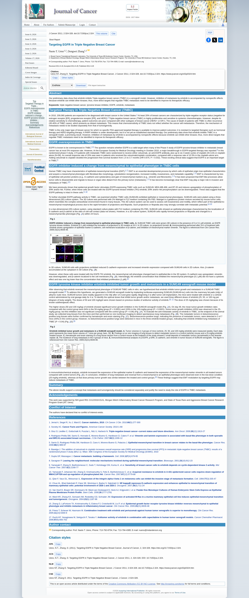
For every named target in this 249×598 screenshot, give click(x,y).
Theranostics (34, 149)
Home (27, 25)
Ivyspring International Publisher (132, 591)
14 (211, 204)
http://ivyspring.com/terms (172, 584)
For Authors (48, 25)
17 (173, 299)
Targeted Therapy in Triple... (34, 104)
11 (208, 204)
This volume (101, 33)
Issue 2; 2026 (30, 53)
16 (170, 299)
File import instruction (96, 85)
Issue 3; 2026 (30, 48)
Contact (92, 25)
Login (82, 25)
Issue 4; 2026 (30, 44)
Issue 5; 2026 (30, 39)
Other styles (67, 77)
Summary (34, 122)
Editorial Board (31, 67)
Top (34, 101)
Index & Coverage (32, 77)
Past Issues (29, 63)
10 (86, 192)
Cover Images (31, 72)
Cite (113, 33)
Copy (55, 77)
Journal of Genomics (34, 154)
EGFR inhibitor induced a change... (34, 114)
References (34, 127)
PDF (210, 32)
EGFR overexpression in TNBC (34, 109)
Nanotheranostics (34, 160)
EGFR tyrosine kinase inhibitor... (34, 119)
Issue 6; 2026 (30, 34)
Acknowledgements (35, 125)
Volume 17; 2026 (32, 58)
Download (81, 85)
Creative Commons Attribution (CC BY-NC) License (132, 584)
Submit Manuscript (66, 25)
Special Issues (31, 82)
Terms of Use (180, 593)
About (36, 25)
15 (128, 279)
